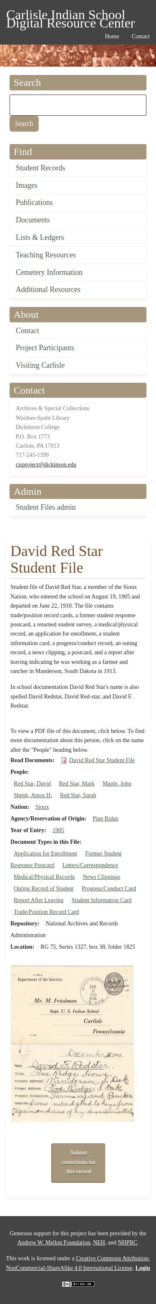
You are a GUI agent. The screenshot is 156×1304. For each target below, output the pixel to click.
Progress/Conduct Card (109, 888)
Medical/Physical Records (44, 877)
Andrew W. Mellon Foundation (53, 1242)
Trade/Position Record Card (46, 912)
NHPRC (127, 1242)
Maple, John (117, 783)
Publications (34, 202)
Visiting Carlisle (40, 365)
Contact (27, 331)
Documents (33, 220)
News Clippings (101, 877)
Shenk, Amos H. (33, 795)
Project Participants (45, 348)
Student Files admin (46, 507)
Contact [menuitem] (140, 36)
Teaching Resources (46, 255)
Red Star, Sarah (78, 795)
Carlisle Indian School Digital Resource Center (70, 16)
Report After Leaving (39, 900)
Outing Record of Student (44, 888)
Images (26, 185)
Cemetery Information (49, 272)
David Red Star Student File (102, 760)
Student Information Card (101, 900)
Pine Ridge (106, 818)
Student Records (40, 168)
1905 (58, 830)
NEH (99, 1242)
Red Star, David (32, 783)
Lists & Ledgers (40, 237)
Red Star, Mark (76, 783)
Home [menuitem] (112, 36)
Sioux (42, 807)
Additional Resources (48, 289)
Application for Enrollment (45, 853)
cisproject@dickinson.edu (46, 464)
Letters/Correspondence (90, 865)
